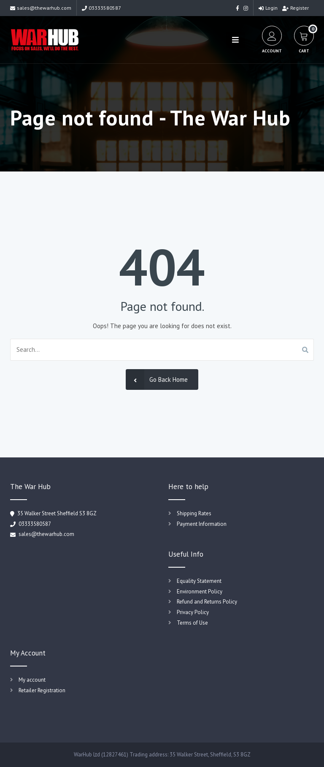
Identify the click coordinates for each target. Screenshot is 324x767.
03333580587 (101, 8)
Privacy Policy (193, 612)
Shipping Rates (194, 513)
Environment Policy (199, 591)
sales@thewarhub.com (40, 8)
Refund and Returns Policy (207, 601)
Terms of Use (192, 622)
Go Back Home (157, 379)
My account (32, 679)
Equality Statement (199, 581)
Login (268, 8)
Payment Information (202, 524)
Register (295, 8)
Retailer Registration (42, 690)
